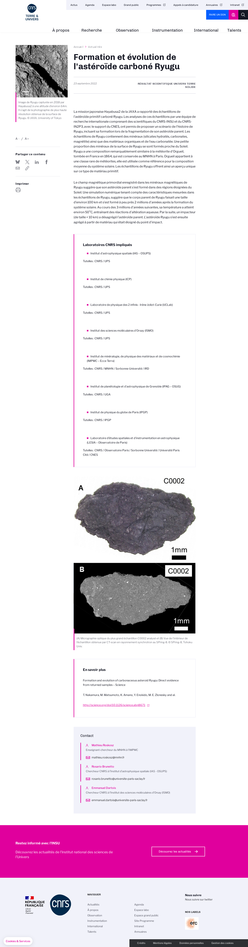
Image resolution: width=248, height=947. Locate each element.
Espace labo (109, 4)
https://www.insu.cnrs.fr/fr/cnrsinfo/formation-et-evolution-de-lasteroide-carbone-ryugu (27, 168)
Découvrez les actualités (175, 851)
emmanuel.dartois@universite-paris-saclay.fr (119, 800)
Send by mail (18, 168)
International (206, 30)
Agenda (89, 4)
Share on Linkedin (37, 162)
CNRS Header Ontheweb (233, 15)
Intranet (235, 4)
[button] (18, 941)
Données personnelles (191, 943)
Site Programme (144, 920)
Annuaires (212, 4)
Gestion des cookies (222, 943)
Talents (234, 30)
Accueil (79, 46)
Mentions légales (162, 943)
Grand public (131, 4)
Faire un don (217, 14)
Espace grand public (146, 915)
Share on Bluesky (18, 162)
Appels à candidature (185, 4)
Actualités (95, 46)
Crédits (141, 943)
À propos (60, 30)
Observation (127, 30)
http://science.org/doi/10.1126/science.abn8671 (114, 705)
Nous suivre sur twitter (199, 899)
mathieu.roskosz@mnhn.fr (108, 757)
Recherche (91, 30)
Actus (74, 4)
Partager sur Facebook (46, 162)
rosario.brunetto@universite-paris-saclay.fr (118, 779)
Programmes (153, 4)
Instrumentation (167, 30)
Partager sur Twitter (27, 162)
